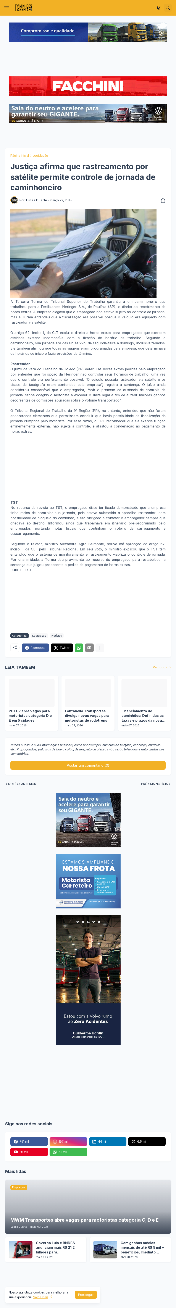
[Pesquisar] (168, 8)
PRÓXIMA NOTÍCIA (154, 784)
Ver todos (160, 667)
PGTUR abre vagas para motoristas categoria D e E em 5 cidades (30, 716)
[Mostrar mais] (99, 648)
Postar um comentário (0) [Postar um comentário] (88, 765)
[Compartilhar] (162, 200)
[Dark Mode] (158, 8)
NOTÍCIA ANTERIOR (22, 784)
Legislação (40, 155)
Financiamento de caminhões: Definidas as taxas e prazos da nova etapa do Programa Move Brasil (143, 716)
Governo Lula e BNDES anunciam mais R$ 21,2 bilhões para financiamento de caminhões (55, 1248)
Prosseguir (86, 1295)
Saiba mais (40, 1297)
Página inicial (19, 155)
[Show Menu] (6, 8)
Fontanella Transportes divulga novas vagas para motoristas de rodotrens (87, 716)
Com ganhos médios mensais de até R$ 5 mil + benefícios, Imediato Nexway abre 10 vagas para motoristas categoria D (143, 1248)
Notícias (57, 635)
